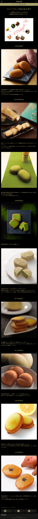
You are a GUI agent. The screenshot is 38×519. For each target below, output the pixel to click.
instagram (32, 511)
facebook (8, 511)
